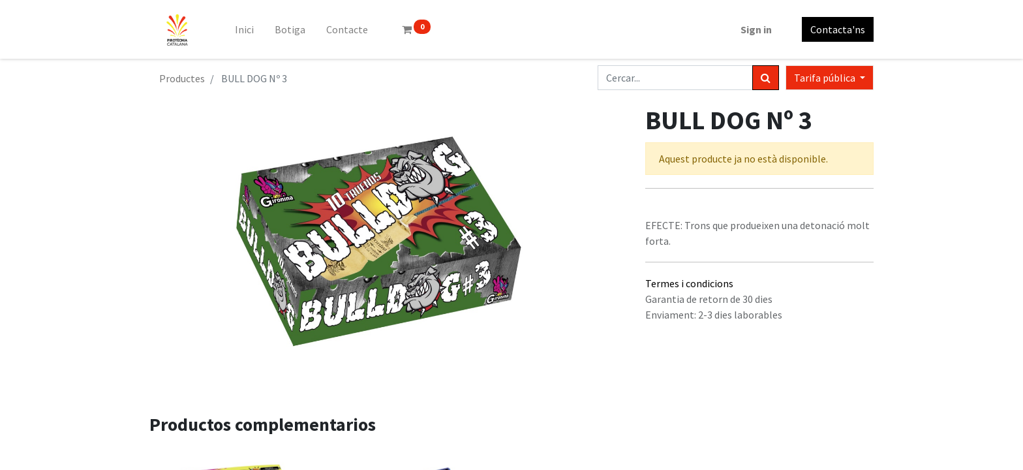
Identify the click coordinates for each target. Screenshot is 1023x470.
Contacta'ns (837, 29)
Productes (182, 78)
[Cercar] (765, 77)
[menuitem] (244, 29)
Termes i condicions (689, 283)
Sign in (756, 29)
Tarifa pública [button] (825, 77)
